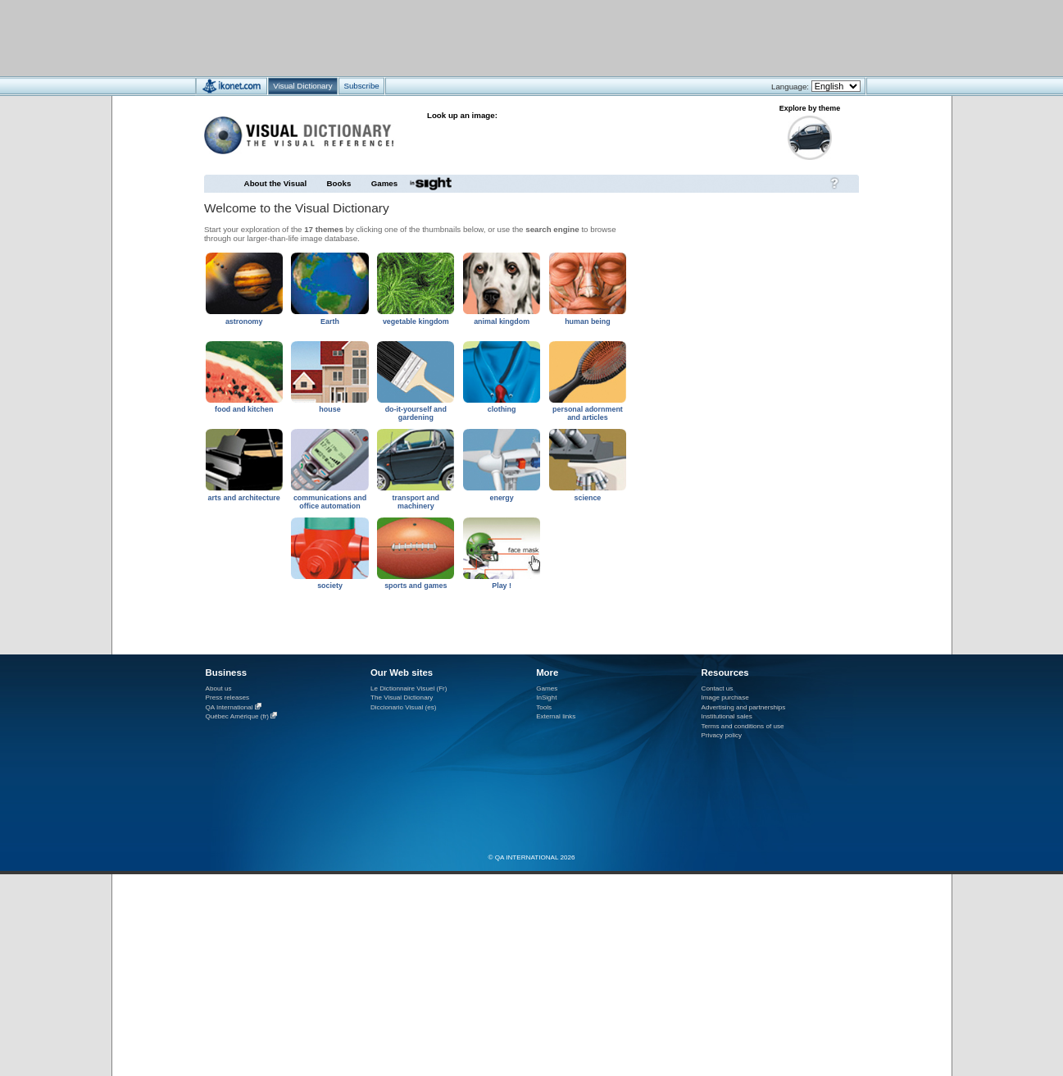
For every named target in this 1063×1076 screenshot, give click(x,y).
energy (501, 498)
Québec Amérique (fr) (238, 716)
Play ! (501, 585)
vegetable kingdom (416, 321)
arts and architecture (244, 498)
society (330, 585)
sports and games (415, 585)
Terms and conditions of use (743, 726)
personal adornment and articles (587, 413)
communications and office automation (329, 502)
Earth (329, 321)
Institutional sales (727, 716)
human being (588, 321)
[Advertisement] (483, 37)
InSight (546, 697)
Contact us (718, 688)
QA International (229, 707)
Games (384, 183)
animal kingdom (501, 321)
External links (555, 716)
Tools (544, 707)
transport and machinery (416, 502)
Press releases (228, 697)
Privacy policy (722, 735)
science (588, 498)
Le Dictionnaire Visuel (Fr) (408, 688)
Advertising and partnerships (744, 707)
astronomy (244, 321)
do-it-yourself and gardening (416, 413)
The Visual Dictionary (401, 697)
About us (219, 688)
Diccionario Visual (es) (403, 707)
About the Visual (275, 183)
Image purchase (725, 697)
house (329, 409)
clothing (502, 409)
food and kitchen (244, 409)
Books (339, 183)
